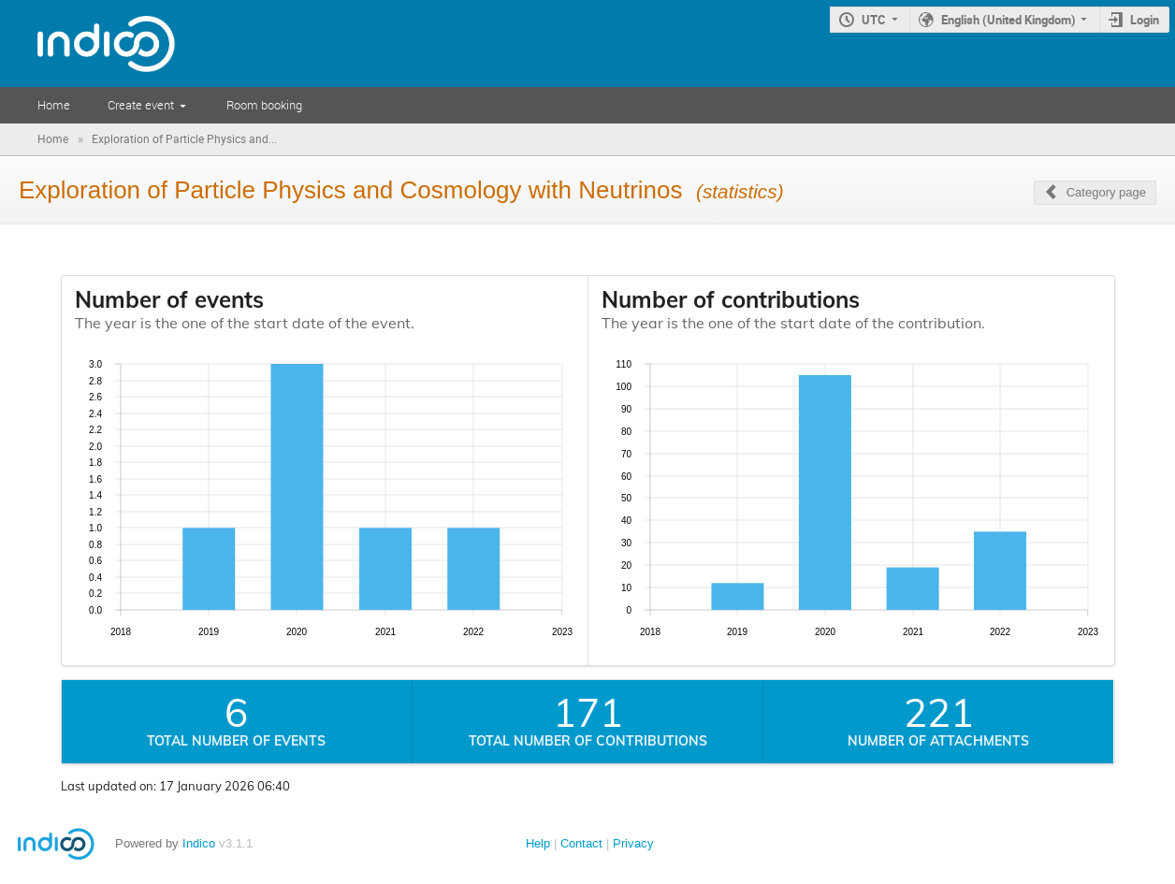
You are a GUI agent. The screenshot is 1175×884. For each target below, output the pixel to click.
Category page (1106, 192)
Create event (141, 104)
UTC (874, 19)
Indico (198, 843)
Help (538, 843)
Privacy (633, 843)
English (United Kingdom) (1008, 19)
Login (1144, 19)
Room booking (264, 104)
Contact (581, 843)
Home (53, 104)
